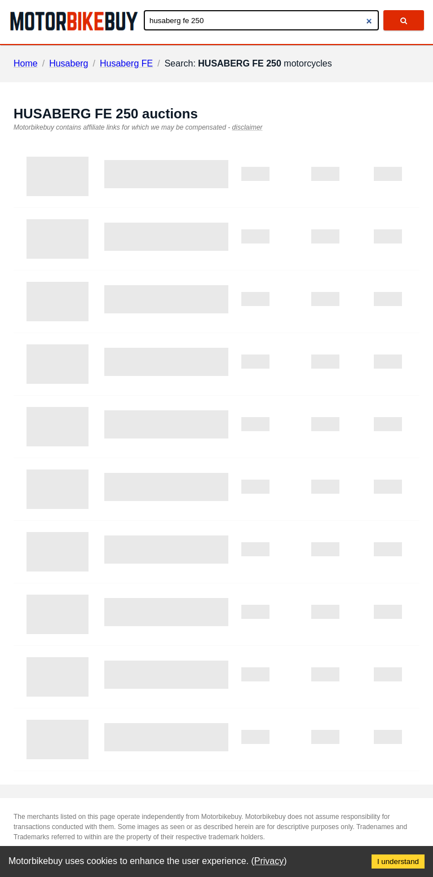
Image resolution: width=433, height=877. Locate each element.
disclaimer (247, 127)
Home (26, 63)
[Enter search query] (261, 20)
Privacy (269, 861)
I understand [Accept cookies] (398, 861)
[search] (403, 20)
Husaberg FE (126, 63)
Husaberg (68, 63)
